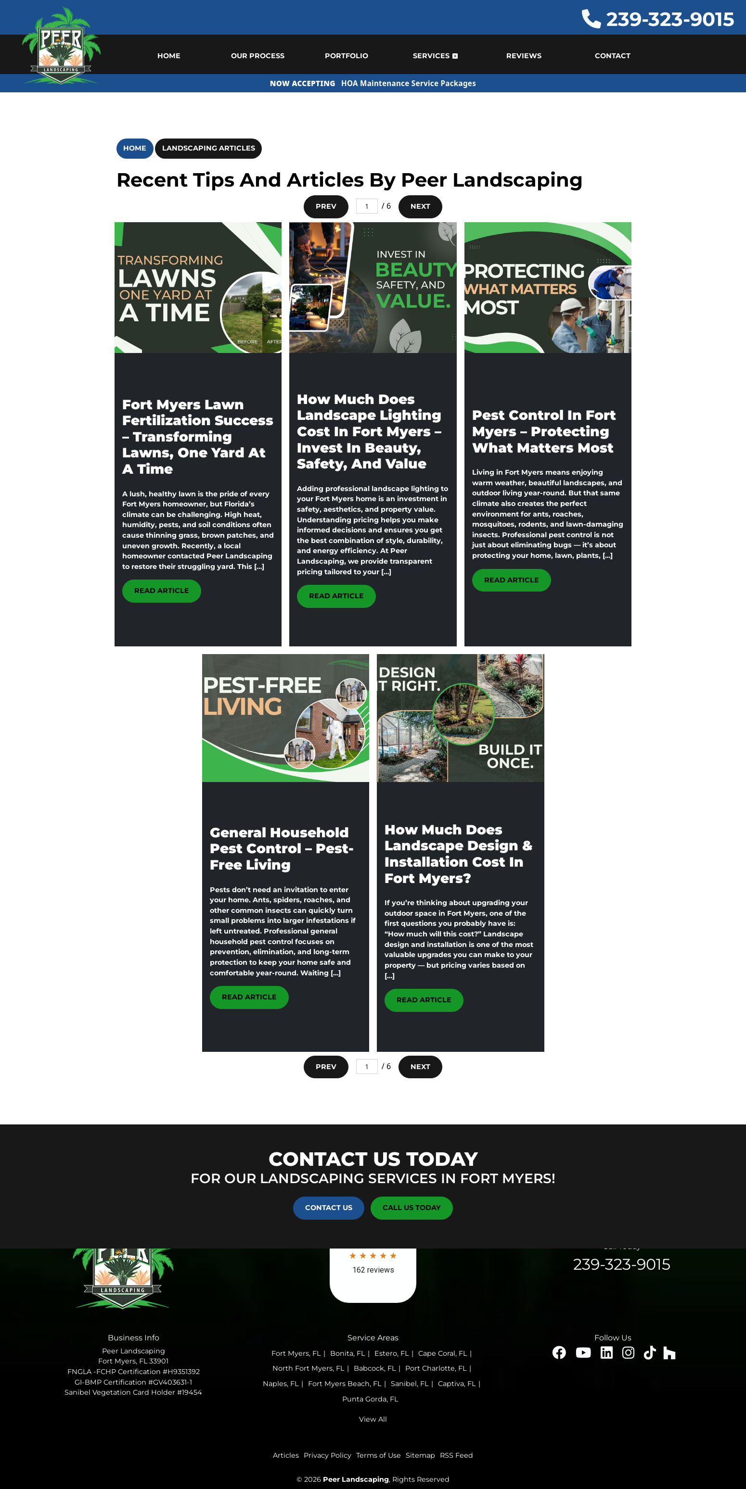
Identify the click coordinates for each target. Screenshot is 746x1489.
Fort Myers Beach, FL (344, 1383)
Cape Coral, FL (442, 1353)
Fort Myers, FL (296, 1353)
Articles (286, 1455)
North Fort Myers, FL (308, 1368)
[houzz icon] (669, 1355)
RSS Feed (456, 1455)
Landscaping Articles (208, 148)
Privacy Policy (327, 1455)
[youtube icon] (584, 1355)
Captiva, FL (457, 1383)
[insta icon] (629, 1355)
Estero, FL (391, 1353)
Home (134, 148)
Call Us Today (412, 1207)
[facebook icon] (560, 1355)
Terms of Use (378, 1455)
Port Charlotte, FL (435, 1368)
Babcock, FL (375, 1368)
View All (373, 1419)
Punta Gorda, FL (370, 1399)
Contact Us (328, 1207)
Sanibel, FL (409, 1383)
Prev (326, 206)
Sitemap (420, 1455)
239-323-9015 (658, 19)
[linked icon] (607, 1355)
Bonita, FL (347, 1353)
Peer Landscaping (356, 1479)
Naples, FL (280, 1383)
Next (420, 206)
